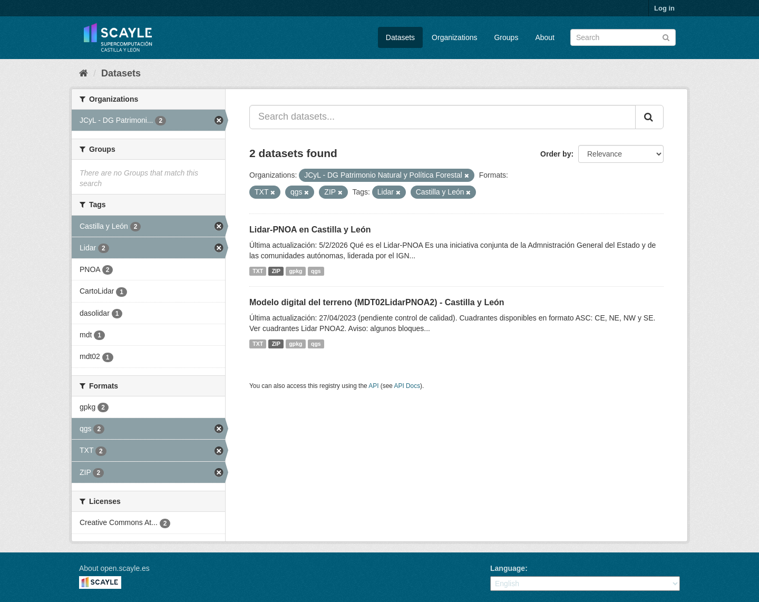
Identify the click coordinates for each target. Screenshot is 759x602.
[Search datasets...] (442, 117)
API (373, 386)
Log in (664, 8)
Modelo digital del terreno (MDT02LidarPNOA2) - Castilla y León (376, 302)
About (544, 37)
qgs (316, 271)
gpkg (295, 271)
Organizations (454, 37)
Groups (506, 37)
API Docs (407, 386)
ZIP (276, 271)
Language (507, 568)
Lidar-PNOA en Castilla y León (310, 229)
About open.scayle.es (114, 568)
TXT (257, 271)
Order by (555, 154)
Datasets (400, 37)
